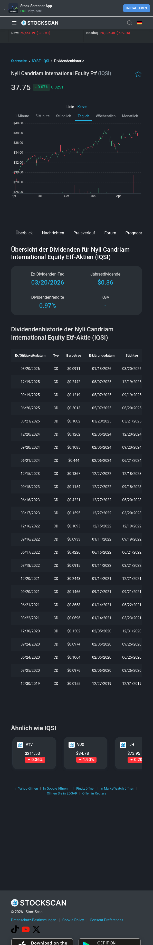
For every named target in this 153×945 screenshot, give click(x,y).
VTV (29, 745)
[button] (14, 23)
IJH (131, 745)
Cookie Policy (73, 920)
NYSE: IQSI (41, 61)
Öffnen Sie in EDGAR (62, 793)
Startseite (19, 61)
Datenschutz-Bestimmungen (33, 920)
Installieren (136, 8)
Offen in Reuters (94, 793)
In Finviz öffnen (84, 788)
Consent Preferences (106, 920)
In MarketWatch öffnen (117, 788)
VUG (80, 745)
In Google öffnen (55, 788)
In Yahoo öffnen (26, 788)
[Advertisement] (77, 212)
